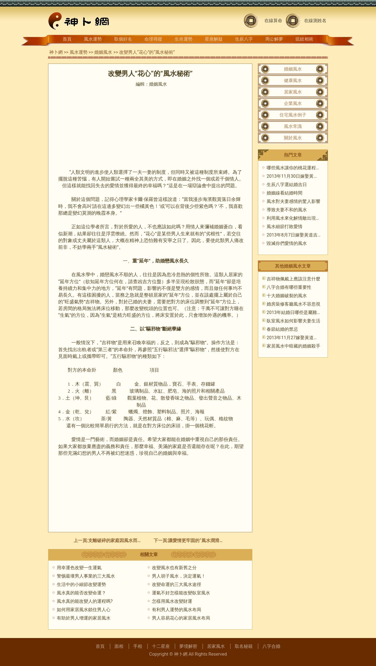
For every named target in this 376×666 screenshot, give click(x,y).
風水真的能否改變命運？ (81, 592)
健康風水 (293, 80)
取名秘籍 (244, 646)
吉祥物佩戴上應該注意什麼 (293, 279)
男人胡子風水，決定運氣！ (179, 576)
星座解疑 (214, 39)
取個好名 (123, 39)
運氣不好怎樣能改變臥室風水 (181, 592)
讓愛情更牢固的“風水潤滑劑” (196, 540)
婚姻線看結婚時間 (284, 193)
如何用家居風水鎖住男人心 (84, 609)
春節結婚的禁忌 (282, 329)
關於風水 (293, 137)
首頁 (67, 39)
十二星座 (161, 646)
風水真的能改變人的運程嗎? (85, 601)
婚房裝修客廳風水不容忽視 (293, 304)
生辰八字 (244, 39)
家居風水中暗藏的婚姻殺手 (293, 346)
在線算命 (273, 20)
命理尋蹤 (153, 39)
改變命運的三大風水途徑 (176, 584)
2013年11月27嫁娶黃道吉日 (295, 337)
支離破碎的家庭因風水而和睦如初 (121, 540)
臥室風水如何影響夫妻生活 (293, 320)
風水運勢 (93, 39)
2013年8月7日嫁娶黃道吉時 (294, 235)
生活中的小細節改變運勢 (81, 584)
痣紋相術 (304, 39)
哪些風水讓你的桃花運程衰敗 (296, 167)
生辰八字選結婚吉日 (287, 184)
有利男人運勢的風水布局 (176, 609)
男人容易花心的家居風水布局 (181, 618)
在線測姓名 (315, 20)
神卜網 (56, 52)
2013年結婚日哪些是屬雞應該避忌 (301, 312)
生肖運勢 (183, 39)
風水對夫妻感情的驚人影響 (293, 201)
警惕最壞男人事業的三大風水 (86, 576)
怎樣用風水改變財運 (172, 601)
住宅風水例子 (292, 115)
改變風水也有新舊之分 (174, 567)
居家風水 (293, 92)
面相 (118, 646)
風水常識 (293, 126)
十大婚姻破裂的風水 (287, 295)
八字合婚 (271, 646)
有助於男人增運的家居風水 (84, 618)
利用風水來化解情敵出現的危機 (298, 218)
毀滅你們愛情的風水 (287, 243)
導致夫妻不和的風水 (287, 209)
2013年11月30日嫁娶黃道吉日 (297, 176)
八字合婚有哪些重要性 (289, 287)
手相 (137, 646)
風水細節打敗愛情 (284, 226)
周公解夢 (274, 39)
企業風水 (293, 103)
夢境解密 (188, 646)
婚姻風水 (103, 52)
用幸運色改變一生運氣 (79, 567)
